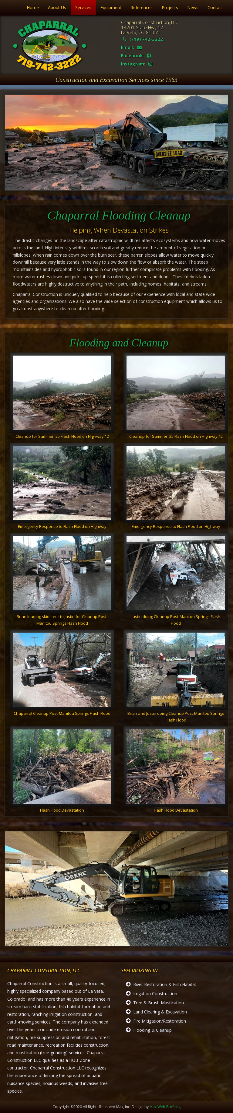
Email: (131, 47)
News (192, 7)
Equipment (110, 7)
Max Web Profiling (165, 1106)
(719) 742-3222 (143, 39)
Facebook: (136, 55)
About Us (57, 7)
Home (33, 7)
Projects (170, 7)
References (141, 7)
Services (83, 7)
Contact (215, 7)
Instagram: (136, 64)
